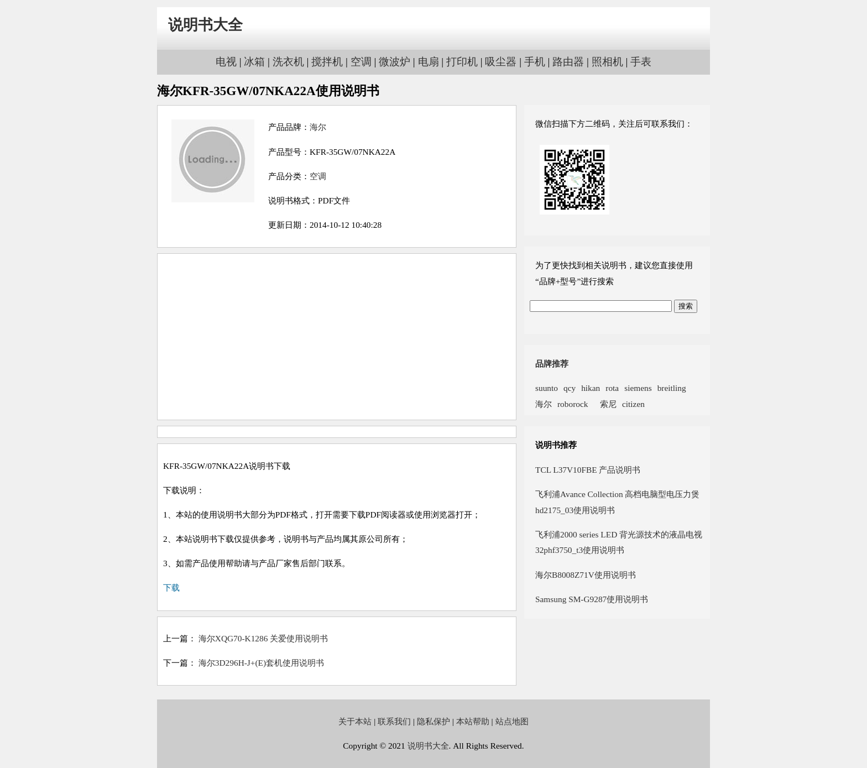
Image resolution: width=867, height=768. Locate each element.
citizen (633, 404)
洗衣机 (288, 61)
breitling (671, 388)
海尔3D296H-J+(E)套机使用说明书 (261, 662)
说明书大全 (205, 25)
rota (612, 388)
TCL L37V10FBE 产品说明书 (587, 469)
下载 (171, 587)
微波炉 (394, 61)
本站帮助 (472, 721)
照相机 (607, 61)
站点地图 (512, 721)
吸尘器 (500, 61)
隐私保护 (433, 721)
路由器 (568, 61)
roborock (572, 404)
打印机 (462, 61)
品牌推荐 (551, 363)
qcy (569, 388)
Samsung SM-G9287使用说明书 (591, 599)
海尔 (318, 127)
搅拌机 (327, 61)
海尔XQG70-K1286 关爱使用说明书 (263, 638)
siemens (637, 388)
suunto (546, 388)
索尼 (605, 404)
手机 (534, 61)
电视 (226, 61)
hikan (590, 388)
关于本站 (355, 721)
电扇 (428, 61)
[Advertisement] (336, 336)
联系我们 (394, 721)
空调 (361, 61)
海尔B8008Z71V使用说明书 (585, 574)
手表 (640, 61)
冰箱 (254, 61)
